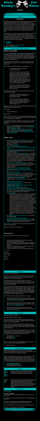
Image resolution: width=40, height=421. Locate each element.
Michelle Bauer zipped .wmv (13, 363)
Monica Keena (6, 375)
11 (19, 300)
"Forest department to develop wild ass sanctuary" (23, 167)
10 (17, 300)
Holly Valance (6, 371)
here (8, 227)
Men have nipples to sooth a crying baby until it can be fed (15, 182)
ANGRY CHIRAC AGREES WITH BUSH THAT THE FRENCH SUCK (17, 215)
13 (22, 300)
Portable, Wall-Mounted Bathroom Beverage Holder (14, 181)
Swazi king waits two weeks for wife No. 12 (23, 153)
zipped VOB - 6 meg (15, 127)
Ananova (9, 391)
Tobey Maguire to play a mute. (11, 188)
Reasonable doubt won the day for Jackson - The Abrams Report (16, 176)
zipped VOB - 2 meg (27, 130)
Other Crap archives (8, 223)
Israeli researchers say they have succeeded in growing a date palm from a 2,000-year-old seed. (21, 149)
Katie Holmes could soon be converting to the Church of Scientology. (17, 162)
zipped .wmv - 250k (16, 130)
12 (21, 300)
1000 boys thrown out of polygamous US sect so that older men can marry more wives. (19, 140)
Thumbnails (8, 41)
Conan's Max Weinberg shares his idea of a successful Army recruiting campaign (18, 168)
